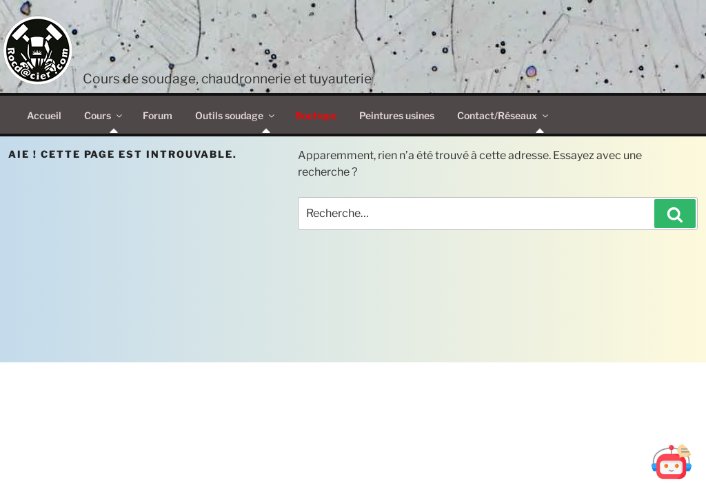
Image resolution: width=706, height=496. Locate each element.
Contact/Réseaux (503, 115)
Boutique (315, 115)
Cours (104, 115)
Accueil (44, 115)
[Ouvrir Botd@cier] (671, 461)
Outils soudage (235, 115)
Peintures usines (396, 115)
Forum (157, 115)
